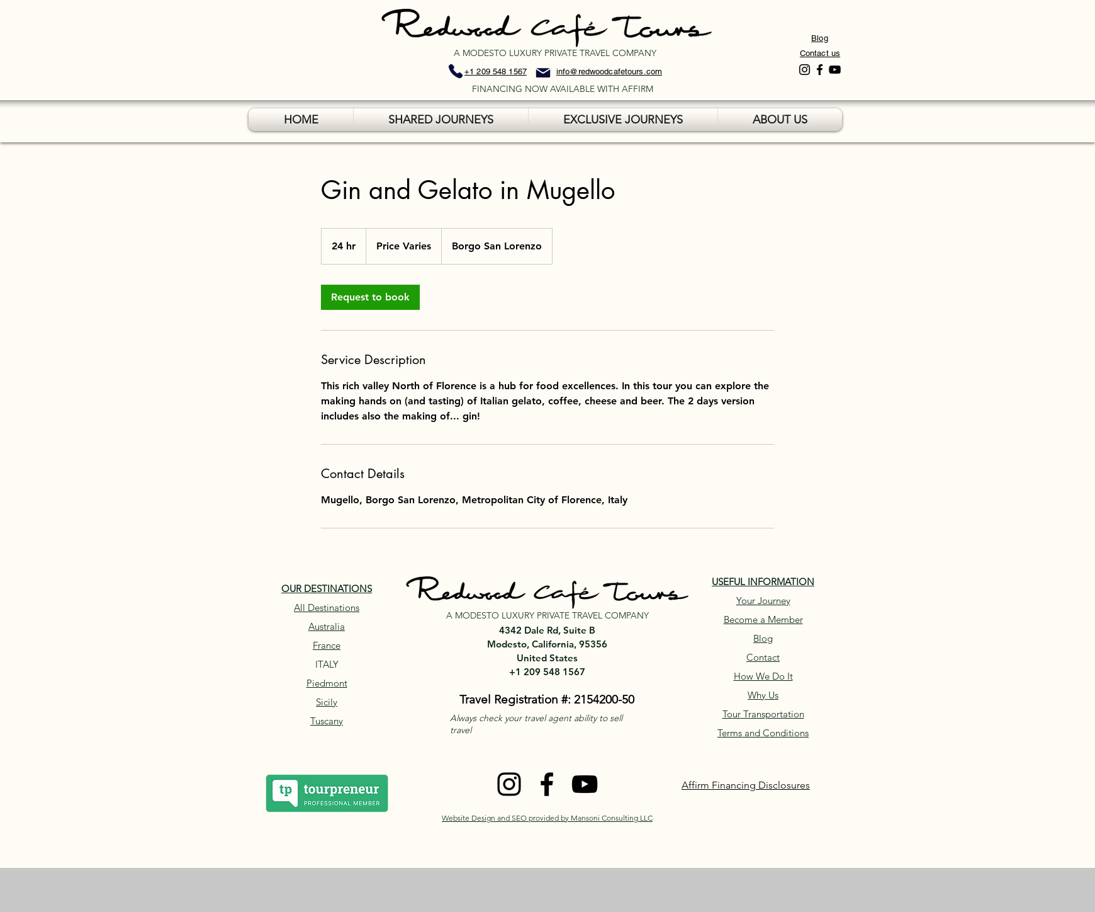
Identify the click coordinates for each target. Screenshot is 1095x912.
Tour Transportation (763, 714)
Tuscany (326, 721)
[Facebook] (819, 69)
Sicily (326, 702)
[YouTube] (835, 69)
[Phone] (455, 71)
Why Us (763, 695)
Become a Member (763, 619)
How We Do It (763, 676)
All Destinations (326, 607)
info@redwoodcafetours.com (609, 71)
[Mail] (543, 72)
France (326, 645)
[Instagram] (804, 69)
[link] (370, 297)
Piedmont (326, 683)
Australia (326, 626)
